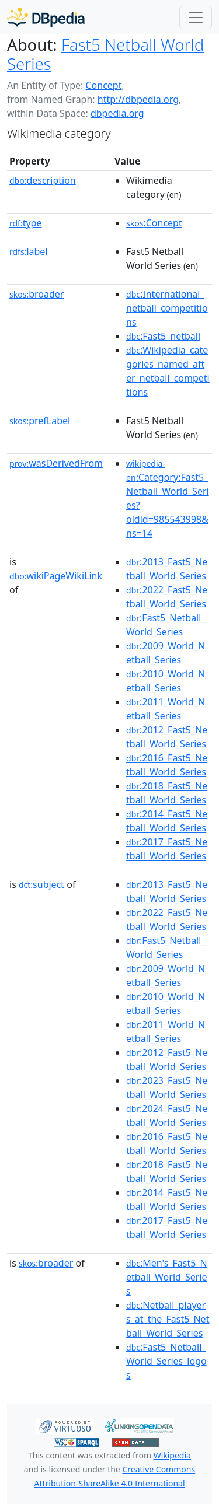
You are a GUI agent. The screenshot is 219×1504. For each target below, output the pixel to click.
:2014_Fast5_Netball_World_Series (166, 820)
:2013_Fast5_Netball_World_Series (166, 568)
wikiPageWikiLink (55, 575)
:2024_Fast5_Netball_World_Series (166, 1115)
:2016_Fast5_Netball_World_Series (166, 764)
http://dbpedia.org (138, 99)
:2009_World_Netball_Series (165, 652)
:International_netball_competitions (167, 308)
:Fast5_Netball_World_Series (165, 624)
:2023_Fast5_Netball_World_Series (166, 1087)
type (25, 222)
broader (36, 294)
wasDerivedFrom (56, 463)
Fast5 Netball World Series (105, 54)
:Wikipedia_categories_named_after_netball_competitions (168, 371)
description (42, 180)
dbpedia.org (117, 113)
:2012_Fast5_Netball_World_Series (166, 736)
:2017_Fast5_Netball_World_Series (166, 848)
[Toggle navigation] (195, 17)
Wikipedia (172, 1455)
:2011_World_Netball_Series (165, 708)
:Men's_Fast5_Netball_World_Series (166, 1277)
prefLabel (39, 420)
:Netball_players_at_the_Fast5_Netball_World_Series (167, 1319)
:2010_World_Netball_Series (165, 680)
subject (41, 884)
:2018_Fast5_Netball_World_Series (166, 792)
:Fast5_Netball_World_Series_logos (166, 1361)
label (28, 251)
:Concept (154, 222)
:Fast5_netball (163, 336)
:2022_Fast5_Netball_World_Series (166, 596)
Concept (103, 85)
